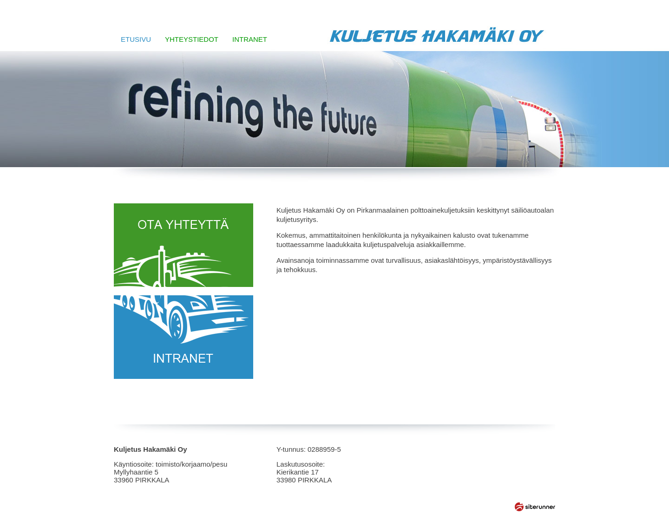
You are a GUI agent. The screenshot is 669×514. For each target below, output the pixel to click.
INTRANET (249, 39)
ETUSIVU (136, 39)
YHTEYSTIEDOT (191, 39)
